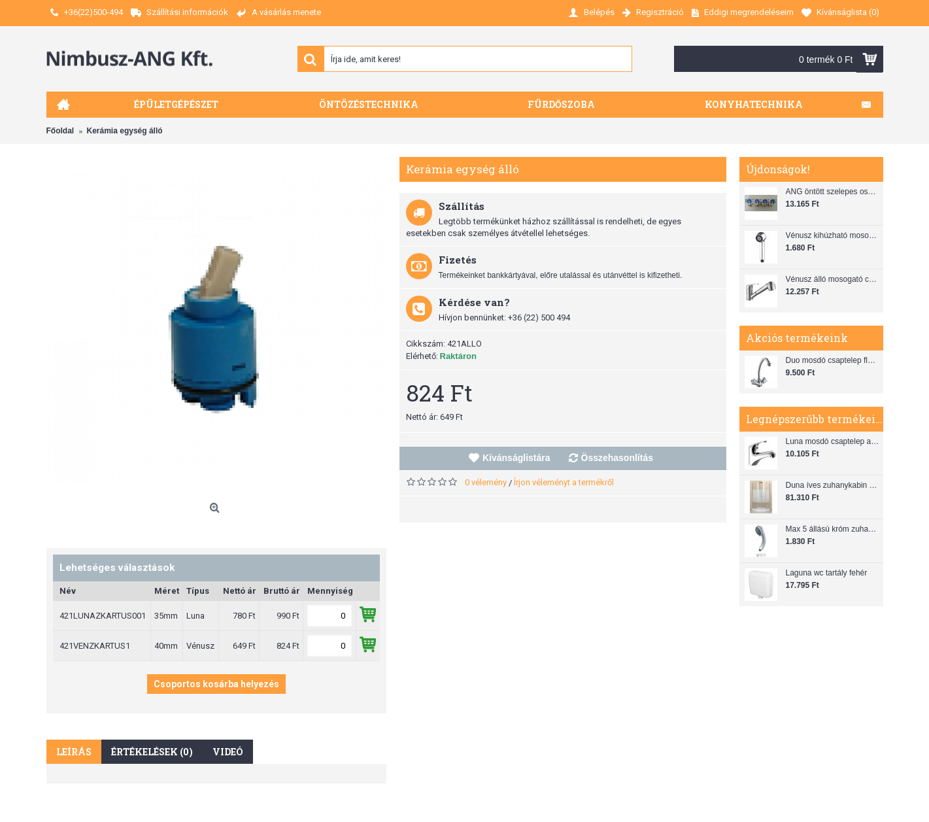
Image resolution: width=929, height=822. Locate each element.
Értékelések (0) (152, 751)
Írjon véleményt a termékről (564, 482)
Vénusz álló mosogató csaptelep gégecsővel (833, 279)
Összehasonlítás (617, 458)
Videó (227, 751)
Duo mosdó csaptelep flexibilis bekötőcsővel (833, 360)
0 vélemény (486, 482)
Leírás (74, 751)
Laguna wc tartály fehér (827, 572)
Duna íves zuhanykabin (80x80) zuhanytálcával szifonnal (833, 485)
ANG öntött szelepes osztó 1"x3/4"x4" (833, 191)
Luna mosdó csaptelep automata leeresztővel (833, 441)
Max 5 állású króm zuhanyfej (833, 529)
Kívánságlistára (516, 458)
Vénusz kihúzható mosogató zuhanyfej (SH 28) (833, 235)
